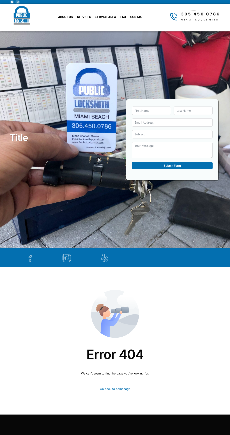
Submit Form (172, 165)
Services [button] (84, 17)
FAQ (123, 17)
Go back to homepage (115, 389)
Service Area (105, 17)
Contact (137, 17)
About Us (65, 17)
